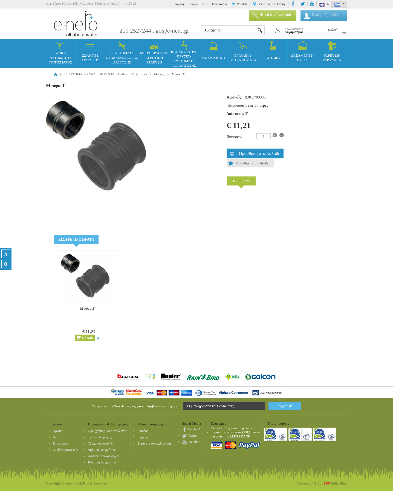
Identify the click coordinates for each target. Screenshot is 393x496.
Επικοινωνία (219, 3)
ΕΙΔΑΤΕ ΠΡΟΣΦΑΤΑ (76, 239)
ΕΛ (339, 5)
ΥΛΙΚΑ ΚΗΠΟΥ (214, 50)
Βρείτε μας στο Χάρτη (271, 3)
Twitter (192, 435)
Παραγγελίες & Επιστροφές (108, 424)
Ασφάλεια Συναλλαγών (103, 456)
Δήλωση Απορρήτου (101, 450)
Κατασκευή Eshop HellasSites (321, 483)
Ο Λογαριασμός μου (151, 424)
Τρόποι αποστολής (100, 443)
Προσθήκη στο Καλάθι (259, 153)
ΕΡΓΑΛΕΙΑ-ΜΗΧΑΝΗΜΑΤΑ (243, 51)
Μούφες (159, 74)
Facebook (194, 429)
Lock (143, 74)
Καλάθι (87, 338)
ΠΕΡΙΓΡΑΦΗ (241, 181)
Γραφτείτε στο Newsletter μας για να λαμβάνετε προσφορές (135, 406)
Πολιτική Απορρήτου (102, 462)
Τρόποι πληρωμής (100, 437)
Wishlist (242, 3)
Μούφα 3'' (88, 308)
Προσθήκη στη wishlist (253, 163)
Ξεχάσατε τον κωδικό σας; (154, 443)
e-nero (76, 23)
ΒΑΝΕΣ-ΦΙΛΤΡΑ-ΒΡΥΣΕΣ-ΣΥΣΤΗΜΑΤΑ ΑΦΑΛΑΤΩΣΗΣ (184, 54)
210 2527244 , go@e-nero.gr (154, 30)
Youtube (193, 442)
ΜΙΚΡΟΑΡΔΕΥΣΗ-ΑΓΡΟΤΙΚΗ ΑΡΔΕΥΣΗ (154, 52)
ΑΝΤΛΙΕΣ (273, 50)
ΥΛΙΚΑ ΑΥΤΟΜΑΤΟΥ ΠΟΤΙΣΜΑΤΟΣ (60, 52)
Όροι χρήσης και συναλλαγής (107, 431)
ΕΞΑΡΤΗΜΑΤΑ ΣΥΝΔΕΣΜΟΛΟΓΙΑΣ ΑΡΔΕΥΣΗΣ (122, 52)
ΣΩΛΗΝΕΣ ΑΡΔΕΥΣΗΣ (90, 51)
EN (324, 5)
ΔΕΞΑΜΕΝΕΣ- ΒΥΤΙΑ (302, 51)
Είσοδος (142, 431)
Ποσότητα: (234, 136)
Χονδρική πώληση (322, 14)
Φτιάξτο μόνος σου (271, 14)
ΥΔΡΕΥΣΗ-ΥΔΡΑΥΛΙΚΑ (331, 51)
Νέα (204, 3)
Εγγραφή (143, 437)
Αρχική (179, 3)
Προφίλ (193, 3)
